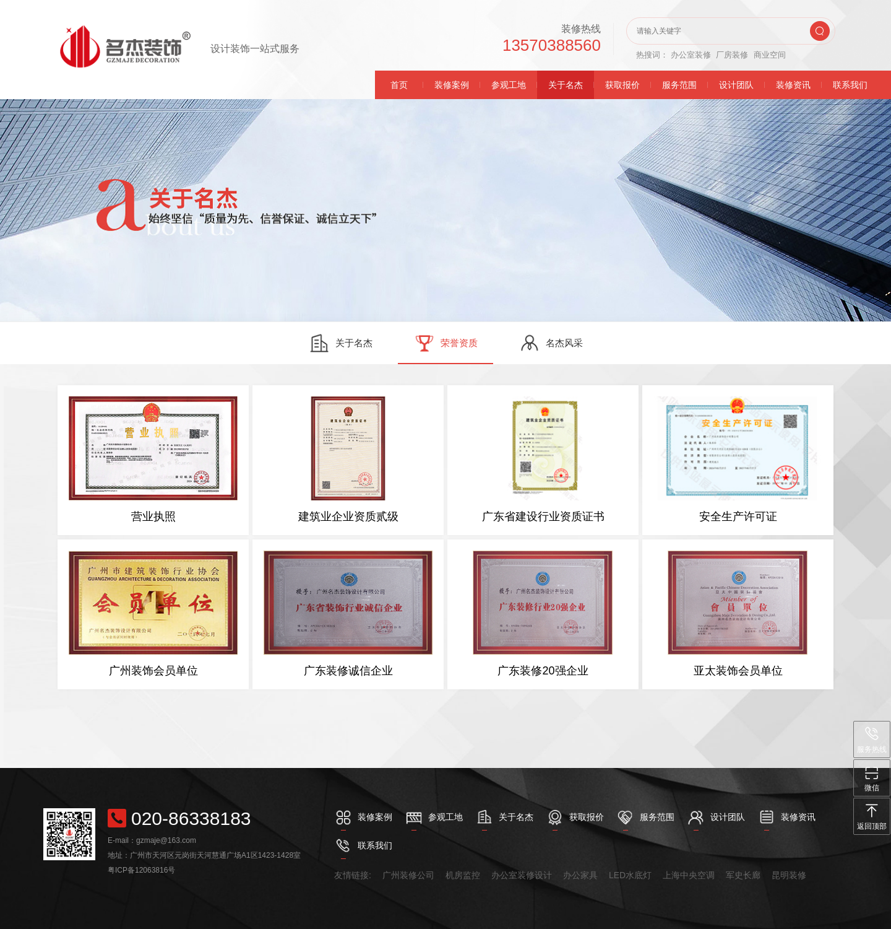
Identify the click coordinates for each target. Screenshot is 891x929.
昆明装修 (789, 875)
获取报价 (622, 85)
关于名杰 (565, 85)
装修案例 (451, 85)
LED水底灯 (630, 875)
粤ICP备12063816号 (141, 870)
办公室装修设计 (521, 875)
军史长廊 (743, 875)
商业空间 (770, 54)
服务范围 (679, 85)
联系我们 (850, 85)
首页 (399, 85)
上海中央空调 (689, 875)
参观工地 (508, 85)
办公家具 (580, 875)
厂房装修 (732, 54)
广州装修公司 (408, 875)
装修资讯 (793, 85)
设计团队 (736, 85)
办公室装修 (691, 54)
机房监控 (463, 875)
